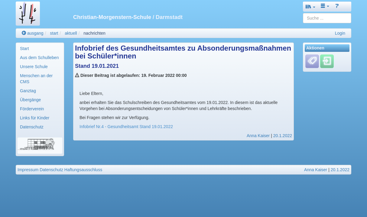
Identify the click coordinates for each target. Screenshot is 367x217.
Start (24, 48)
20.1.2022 (282, 135)
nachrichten (94, 33)
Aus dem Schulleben (39, 57)
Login (340, 33)
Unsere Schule (34, 66)
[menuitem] (40, 48)
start (54, 33)
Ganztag (28, 90)
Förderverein (32, 108)
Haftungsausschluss (83, 169)
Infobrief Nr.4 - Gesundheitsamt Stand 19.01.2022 (126, 126)
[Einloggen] (327, 61)
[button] (310, 6)
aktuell (71, 33)
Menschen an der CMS (36, 78)
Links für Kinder (34, 117)
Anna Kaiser (258, 135)
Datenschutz (32, 126)
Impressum (28, 169)
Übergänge (30, 99)
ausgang (33, 33)
